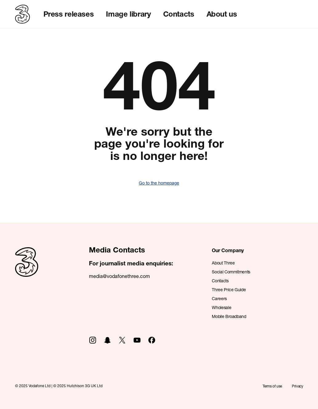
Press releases (68, 14)
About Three (223, 262)
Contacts (178, 14)
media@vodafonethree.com (119, 276)
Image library (128, 14)
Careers (219, 298)
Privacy (297, 386)
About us (222, 14)
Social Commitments (231, 271)
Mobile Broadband (229, 316)
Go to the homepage (159, 182)
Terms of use (272, 386)
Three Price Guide (229, 289)
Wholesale (221, 307)
